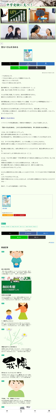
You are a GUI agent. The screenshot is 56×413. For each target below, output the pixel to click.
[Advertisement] (28, 363)
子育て (17, 226)
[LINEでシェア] (19, 67)
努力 (31, 226)
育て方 (3, 223)
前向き (3, 226)
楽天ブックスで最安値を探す (19, 215)
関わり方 (9, 226)
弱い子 (35, 226)
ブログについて (46, 406)
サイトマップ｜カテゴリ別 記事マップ (28, 406)
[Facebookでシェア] (28, 63)
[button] (37, 67)
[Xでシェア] (10, 63)
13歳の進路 (4, 208)
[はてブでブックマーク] (46, 63)
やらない (22, 226)
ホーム (9, 406)
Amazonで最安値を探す (7, 215)
